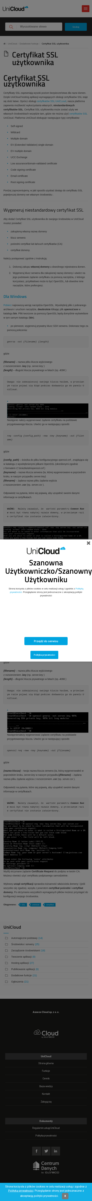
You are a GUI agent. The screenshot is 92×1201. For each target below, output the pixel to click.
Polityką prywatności (20, 1190)
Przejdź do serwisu (46, 641)
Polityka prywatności (44, 655)
